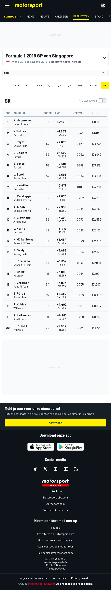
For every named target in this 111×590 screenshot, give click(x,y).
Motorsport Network (42, 583)
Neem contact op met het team (55, 546)
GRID (80, 85)
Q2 (59, 85)
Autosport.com (55, 503)
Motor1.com (55, 491)
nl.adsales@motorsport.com (55, 552)
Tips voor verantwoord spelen (55, 540)
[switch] (92, 101)
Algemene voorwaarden (34, 578)
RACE (93, 85)
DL (6, 85)
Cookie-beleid (59, 578)
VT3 (39, 85)
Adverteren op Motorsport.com (55, 533)
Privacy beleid (79, 578)
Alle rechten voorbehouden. (74, 583)
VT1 (16, 85)
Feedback (55, 527)
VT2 (28, 85)
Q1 (49, 85)
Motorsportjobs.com (55, 497)
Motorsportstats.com (55, 510)
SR (105, 85)
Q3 (69, 85)
